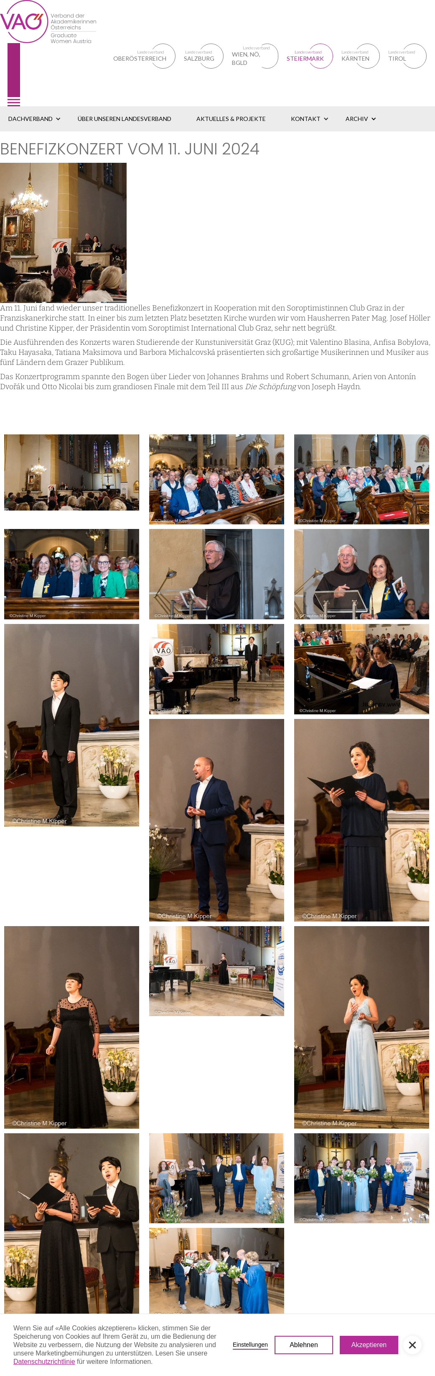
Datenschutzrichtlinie (44, 1361)
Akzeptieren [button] (369, 1344)
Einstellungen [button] (250, 1344)
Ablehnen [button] (304, 1344)
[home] (56, 53)
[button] (34, 118)
